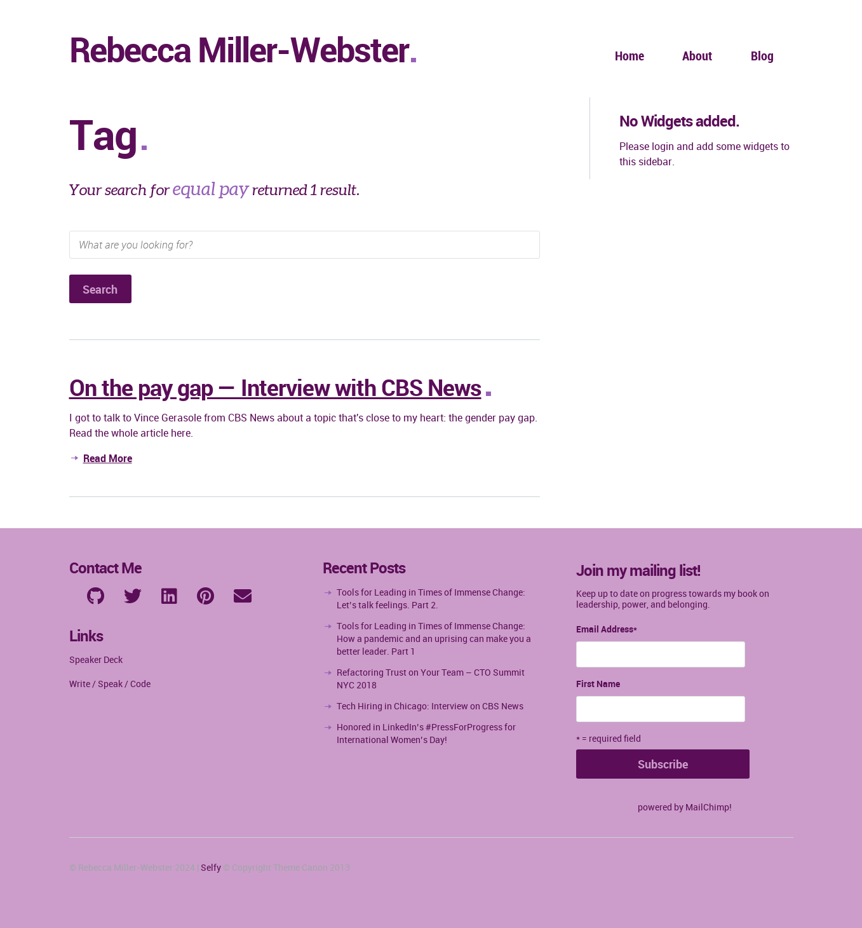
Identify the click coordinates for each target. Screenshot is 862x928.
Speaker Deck (96, 659)
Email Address (606, 629)
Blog (762, 55)
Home (629, 55)
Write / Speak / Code (110, 684)
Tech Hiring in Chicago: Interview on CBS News (430, 706)
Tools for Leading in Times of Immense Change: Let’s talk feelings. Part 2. (431, 598)
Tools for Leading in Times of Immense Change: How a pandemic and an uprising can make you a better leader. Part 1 (434, 638)
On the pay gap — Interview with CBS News (275, 387)
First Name (598, 684)
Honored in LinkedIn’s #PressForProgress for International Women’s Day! (426, 733)
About (697, 55)
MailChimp (707, 807)
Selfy (211, 867)
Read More (107, 458)
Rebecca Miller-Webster (238, 49)
